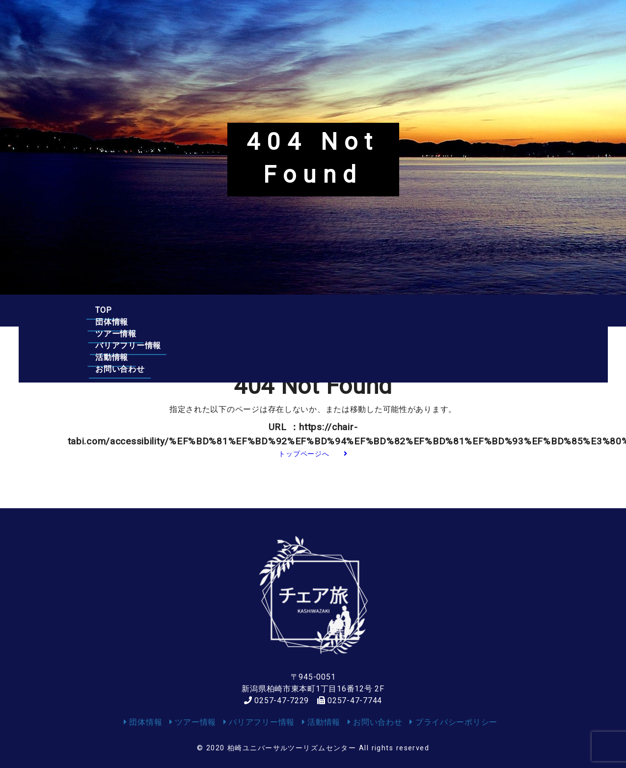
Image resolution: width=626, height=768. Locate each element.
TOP (103, 310)
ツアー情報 (237, 310)
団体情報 (164, 310)
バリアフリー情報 (327, 310)
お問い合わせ (489, 310)
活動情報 (412, 310)
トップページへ (312, 454)
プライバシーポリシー (453, 722)
